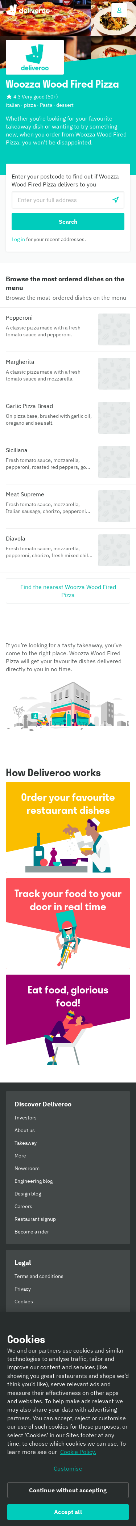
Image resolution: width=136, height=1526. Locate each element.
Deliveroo (28, 10)
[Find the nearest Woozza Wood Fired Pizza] (68, 591)
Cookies (24, 1301)
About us (25, 1130)
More (20, 1155)
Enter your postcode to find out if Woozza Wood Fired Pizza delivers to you (65, 180)
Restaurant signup (35, 1219)
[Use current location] (115, 200)
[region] (68, 1419)
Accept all (68, 1512)
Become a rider (32, 1231)
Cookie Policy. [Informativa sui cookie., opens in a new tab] (78, 1451)
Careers (23, 1206)
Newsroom (27, 1168)
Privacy (23, 1289)
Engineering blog (34, 1181)
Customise (68, 1468)
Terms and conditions (39, 1276)
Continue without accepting (68, 1490)
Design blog (28, 1193)
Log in (18, 239)
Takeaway (26, 1143)
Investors (26, 1117)
